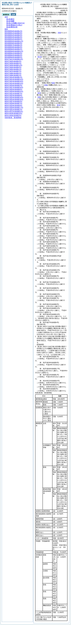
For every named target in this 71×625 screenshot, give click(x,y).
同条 (46, 85)
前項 (39, 93)
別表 (59, 33)
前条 (53, 83)
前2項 (40, 57)
